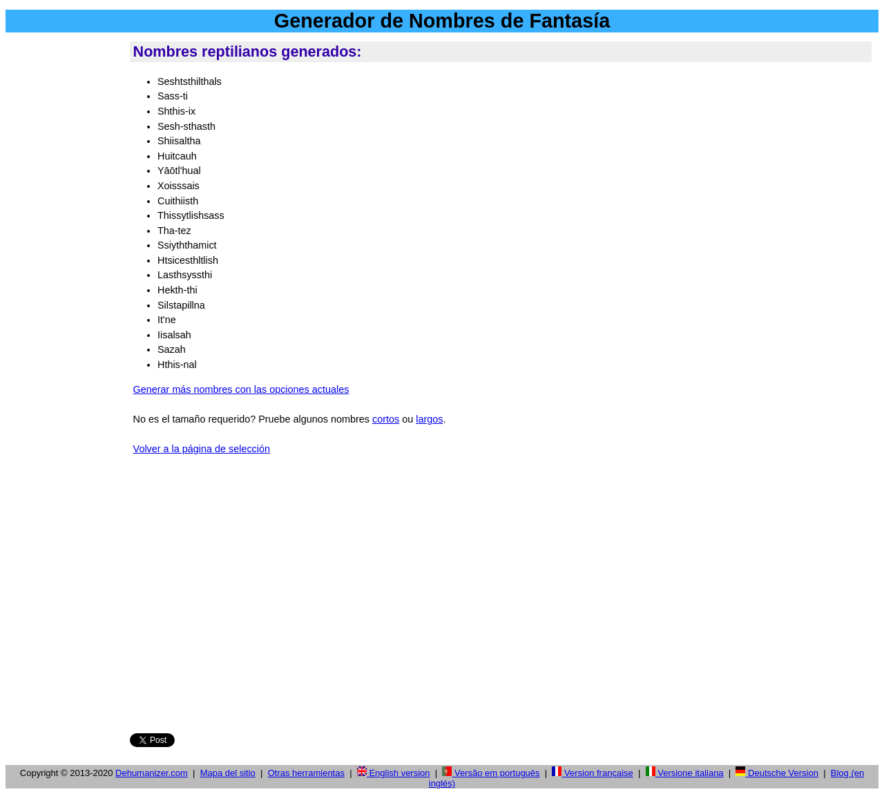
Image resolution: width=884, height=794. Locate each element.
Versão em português (490, 773)
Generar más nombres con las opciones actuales (241, 389)
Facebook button (233, 704)
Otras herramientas (306, 773)
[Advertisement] (65, 248)
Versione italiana (685, 773)
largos (429, 419)
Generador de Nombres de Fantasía (442, 21)
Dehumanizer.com (151, 773)
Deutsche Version (777, 773)
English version (393, 773)
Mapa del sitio (228, 773)
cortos (385, 419)
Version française (592, 773)
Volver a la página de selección (201, 448)
